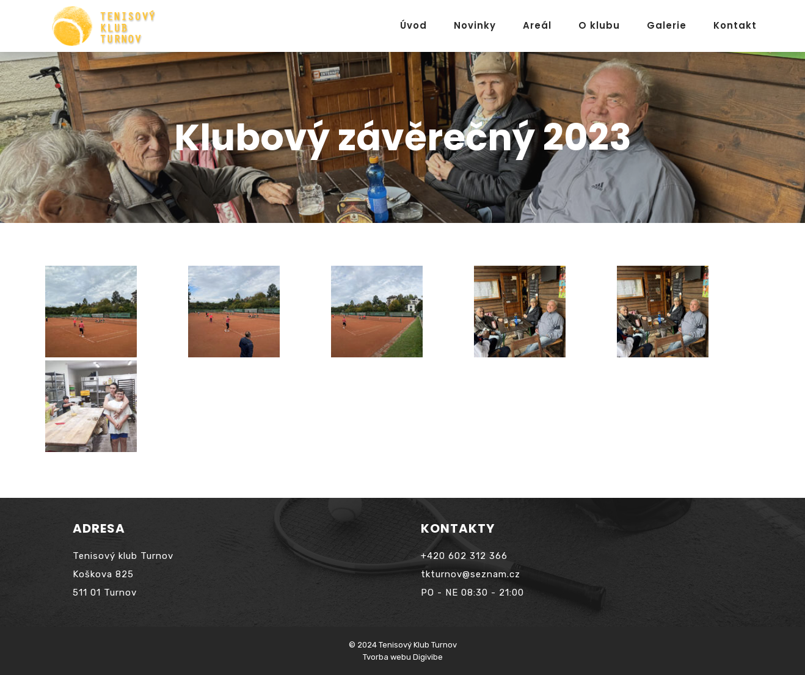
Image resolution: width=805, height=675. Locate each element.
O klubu (599, 25)
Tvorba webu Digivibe (403, 657)
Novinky (475, 25)
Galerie (667, 25)
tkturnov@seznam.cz (470, 574)
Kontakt (735, 25)
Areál (537, 25)
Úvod (413, 25)
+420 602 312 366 (464, 555)
